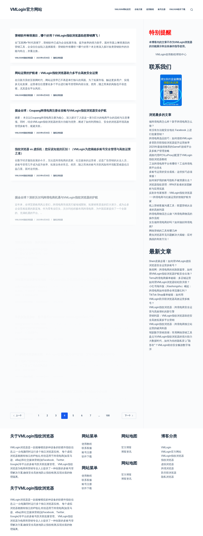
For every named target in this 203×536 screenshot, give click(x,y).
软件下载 (87, 456)
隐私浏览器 (58, 58)
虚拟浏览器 (167, 464)
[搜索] (191, 9)
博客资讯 (126, 451)
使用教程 (150, 9)
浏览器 (14, 455)
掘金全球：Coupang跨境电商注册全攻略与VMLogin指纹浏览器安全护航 (66, 116)
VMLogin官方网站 (26, 9)
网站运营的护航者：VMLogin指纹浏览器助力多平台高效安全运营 (61, 74)
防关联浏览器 (168, 472)
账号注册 (161, 9)
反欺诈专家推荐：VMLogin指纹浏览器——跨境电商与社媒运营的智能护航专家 (170, 197)
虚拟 (69, 451)
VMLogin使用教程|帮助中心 (171, 54)
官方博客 (126, 447)
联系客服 (87, 448)
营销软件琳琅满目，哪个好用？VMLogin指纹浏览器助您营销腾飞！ (62, 36)
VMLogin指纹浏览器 (172, 455)
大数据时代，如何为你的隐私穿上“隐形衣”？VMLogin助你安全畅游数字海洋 (170, 345)
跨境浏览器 (167, 468)
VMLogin (15, 447)
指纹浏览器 (167, 459)
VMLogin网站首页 (123, 9)
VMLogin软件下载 (177, 9)
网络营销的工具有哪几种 (163, 230)
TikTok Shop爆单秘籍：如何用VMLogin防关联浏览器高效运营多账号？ (169, 299)
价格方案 (138, 9)
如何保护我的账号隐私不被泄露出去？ (170, 180)
